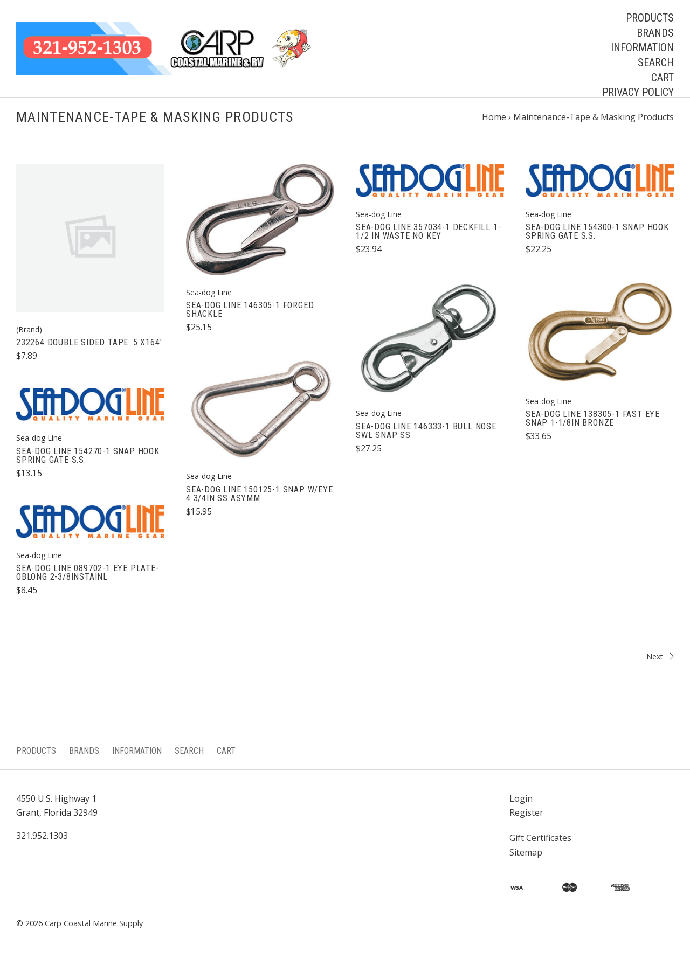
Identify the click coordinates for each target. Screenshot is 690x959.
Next (512, 656)
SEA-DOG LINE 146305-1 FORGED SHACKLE (250, 309)
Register (526, 812)
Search (656, 62)
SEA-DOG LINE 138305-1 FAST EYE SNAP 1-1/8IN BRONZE (593, 418)
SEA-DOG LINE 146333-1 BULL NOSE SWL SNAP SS (426, 430)
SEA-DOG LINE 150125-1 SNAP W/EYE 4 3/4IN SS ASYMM (259, 493)
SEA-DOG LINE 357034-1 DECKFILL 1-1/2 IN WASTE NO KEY (428, 231)
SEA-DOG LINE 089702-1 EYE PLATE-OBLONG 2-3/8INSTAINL (87, 572)
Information (642, 47)
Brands (655, 32)
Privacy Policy (638, 92)
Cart (662, 77)
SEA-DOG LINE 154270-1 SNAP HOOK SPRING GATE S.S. (88, 455)
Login (521, 798)
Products (650, 17)
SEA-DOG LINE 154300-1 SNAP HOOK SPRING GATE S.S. (597, 231)
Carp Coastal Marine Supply (94, 923)
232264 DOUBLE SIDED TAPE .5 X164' (89, 342)
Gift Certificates (540, 838)
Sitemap (525, 852)
